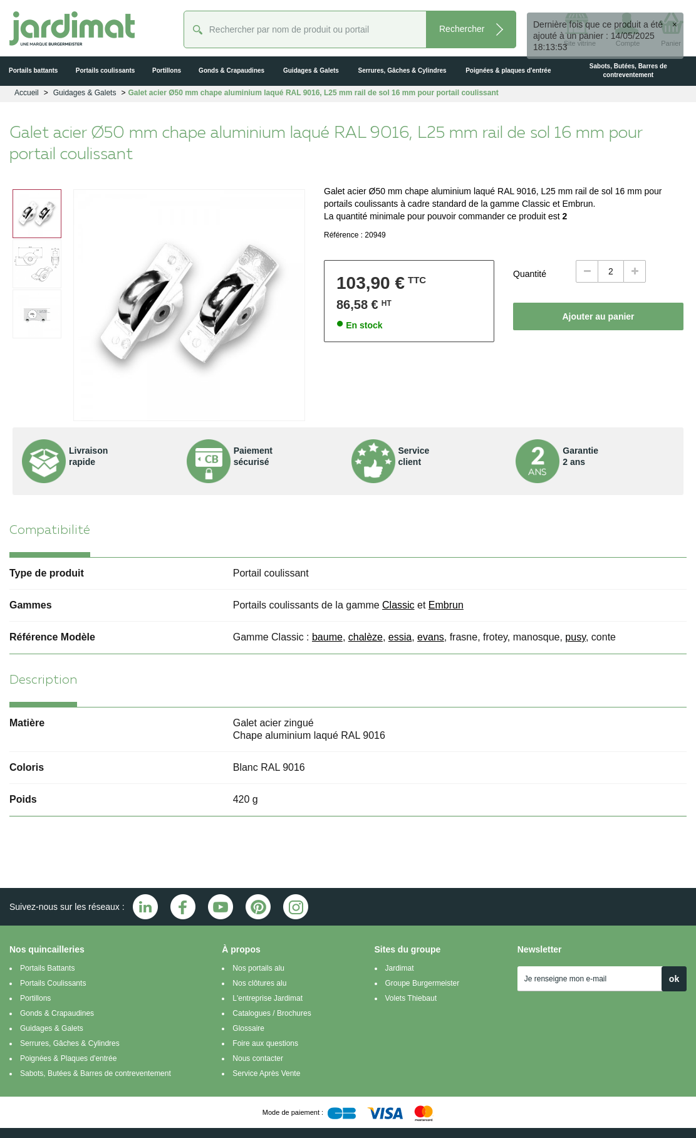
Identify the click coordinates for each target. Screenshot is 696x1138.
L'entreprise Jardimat (267, 998)
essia (400, 637)
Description (43, 680)
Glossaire (248, 1028)
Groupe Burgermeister (422, 983)
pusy (575, 637)
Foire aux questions (265, 1043)
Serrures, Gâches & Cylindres (70, 1043)
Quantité (529, 274)
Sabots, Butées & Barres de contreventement (95, 1073)
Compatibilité (49, 531)
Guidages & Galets (51, 1028)
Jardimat (399, 968)
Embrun (446, 605)
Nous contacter (257, 1058)
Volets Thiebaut (411, 998)
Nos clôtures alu (259, 983)
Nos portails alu (258, 968)
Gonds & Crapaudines (57, 1013)
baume (327, 637)
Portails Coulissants (53, 983)
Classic (398, 605)
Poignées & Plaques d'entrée (68, 1058)
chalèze (365, 637)
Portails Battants (47, 968)
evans (430, 637)
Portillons (35, 998)
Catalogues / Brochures (271, 1013)
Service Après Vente (266, 1073)
